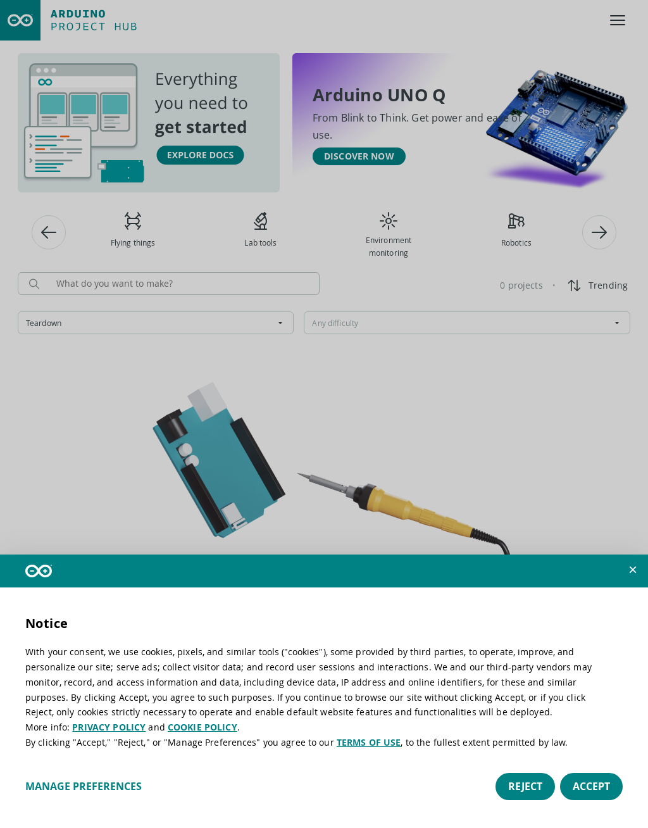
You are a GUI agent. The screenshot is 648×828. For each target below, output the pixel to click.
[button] (633, 570)
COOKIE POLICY (202, 727)
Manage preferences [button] (83, 786)
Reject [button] (525, 786)
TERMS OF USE (369, 742)
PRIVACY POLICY (109, 727)
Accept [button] (591, 786)
